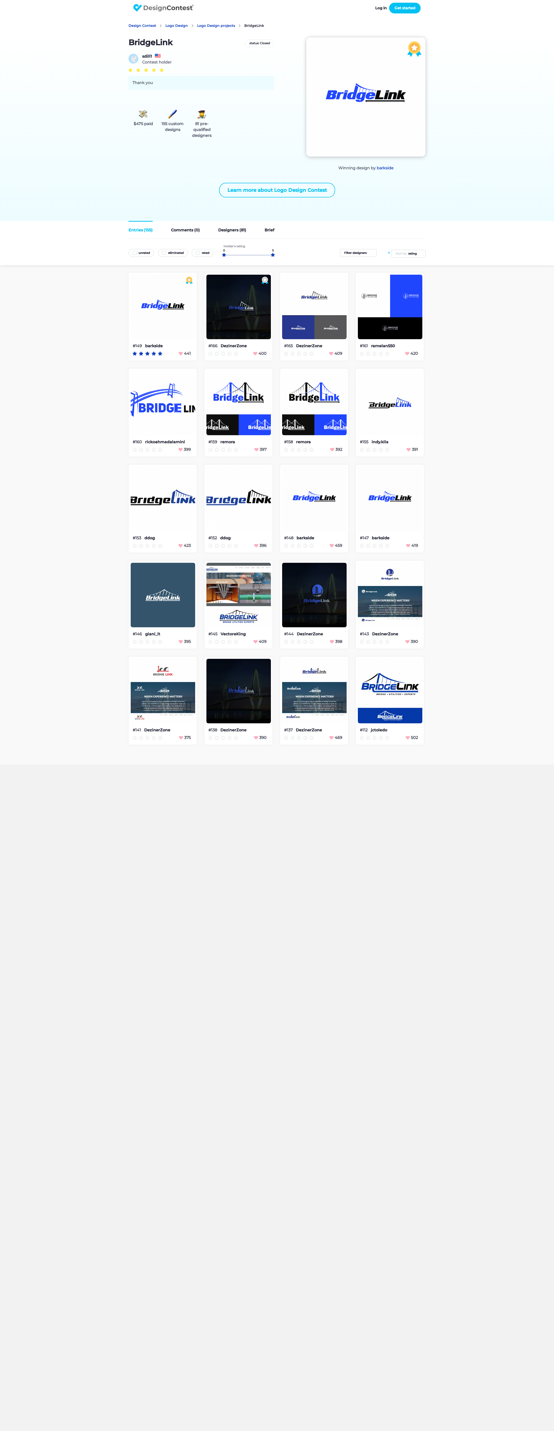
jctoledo (379, 730)
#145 (213, 634)
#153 (137, 538)
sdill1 (147, 56)
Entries (140, 230)
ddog (149, 538)
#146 (138, 634)
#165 (289, 346)
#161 (364, 346)
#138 (213, 730)
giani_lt (152, 634)
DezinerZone (234, 346)
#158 (289, 442)
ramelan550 (383, 346)
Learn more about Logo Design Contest (277, 190)
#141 (137, 730)
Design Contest (142, 26)
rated (205, 253)
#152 (213, 538)
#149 (138, 346)
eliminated (176, 253)
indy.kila (380, 442)
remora (227, 442)
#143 (365, 634)
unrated (144, 253)
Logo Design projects (216, 26)
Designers (232, 230)
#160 (138, 442)
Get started (404, 8)
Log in (381, 8)
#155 (364, 442)
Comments (185, 230)
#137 (289, 730)
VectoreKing (233, 634)
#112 (364, 730)
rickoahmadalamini (165, 442)
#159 (213, 442)
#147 (365, 538)
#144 (289, 634)
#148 (289, 538)
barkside (385, 168)
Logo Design (176, 26)
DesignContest (163, 8)
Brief (269, 230)
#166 (213, 346)
